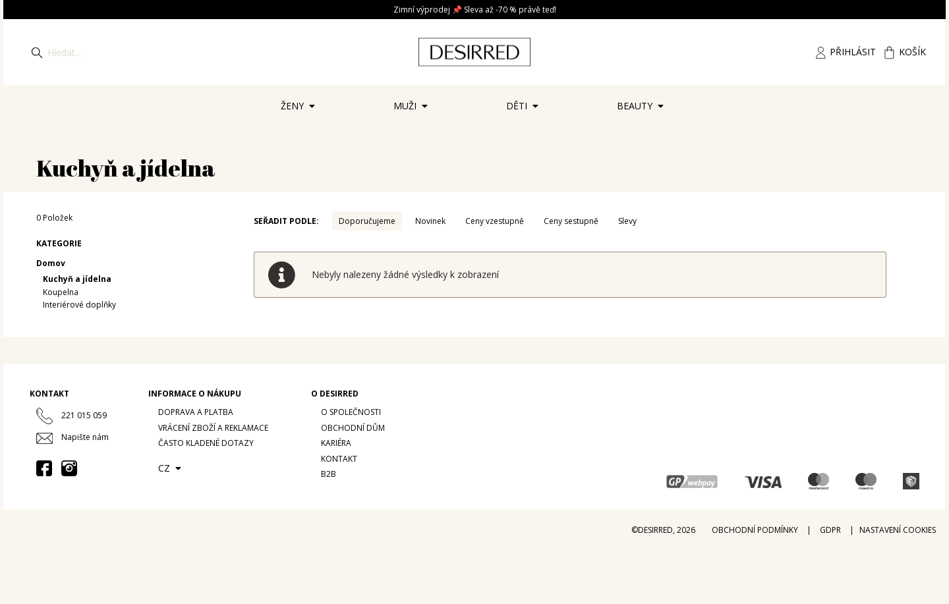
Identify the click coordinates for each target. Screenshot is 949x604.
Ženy (300, 110)
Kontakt (339, 458)
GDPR (830, 529)
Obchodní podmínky (755, 529)
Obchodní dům (353, 427)
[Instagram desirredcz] (69, 468)
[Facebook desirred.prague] (44, 468)
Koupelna (60, 292)
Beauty (642, 110)
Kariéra (336, 443)
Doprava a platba (195, 412)
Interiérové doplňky (79, 304)
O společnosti (351, 412)
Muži (412, 110)
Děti (524, 110)
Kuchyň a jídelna (77, 279)
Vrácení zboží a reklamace (213, 427)
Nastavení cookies (897, 529)
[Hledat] (37, 52)
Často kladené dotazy (206, 443)
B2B (328, 474)
